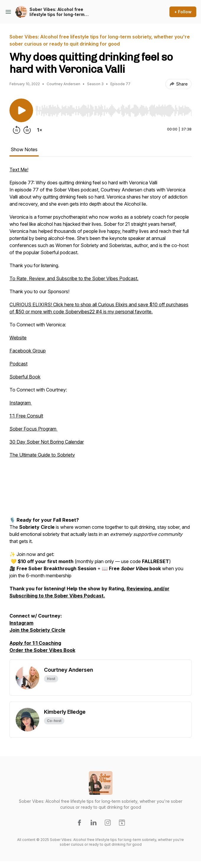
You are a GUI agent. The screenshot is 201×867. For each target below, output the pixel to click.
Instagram (20, 403)
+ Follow (183, 11)
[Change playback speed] (39, 130)
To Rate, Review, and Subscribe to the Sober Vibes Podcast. (73, 278)
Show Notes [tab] (24, 149)
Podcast (18, 364)
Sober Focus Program (33, 429)
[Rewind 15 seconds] (16, 130)
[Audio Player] (113, 108)
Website (18, 338)
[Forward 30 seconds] (27, 130)
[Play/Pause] (21, 110)
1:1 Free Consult (26, 416)
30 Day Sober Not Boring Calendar (46, 442)
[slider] (113, 110)
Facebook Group (27, 351)
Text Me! (18, 170)
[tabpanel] (100, 413)
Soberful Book (24, 377)
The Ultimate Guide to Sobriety (42, 455)
